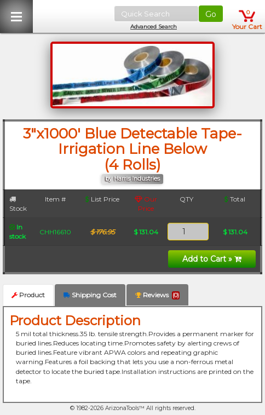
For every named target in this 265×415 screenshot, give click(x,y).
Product (28, 295)
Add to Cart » (211, 259)
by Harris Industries (132, 178)
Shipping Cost (90, 295)
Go (210, 14)
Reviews (157, 295)
